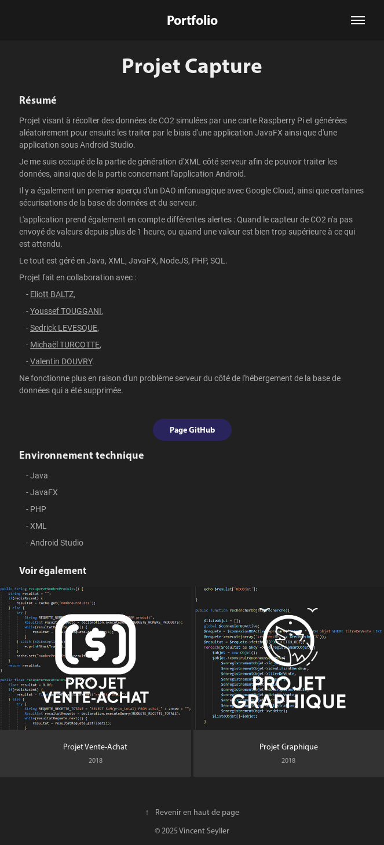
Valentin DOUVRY (61, 361)
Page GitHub (192, 430)
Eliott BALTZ (52, 293)
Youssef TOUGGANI (65, 310)
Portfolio (192, 20)
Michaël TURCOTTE (65, 344)
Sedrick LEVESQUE (63, 327)
